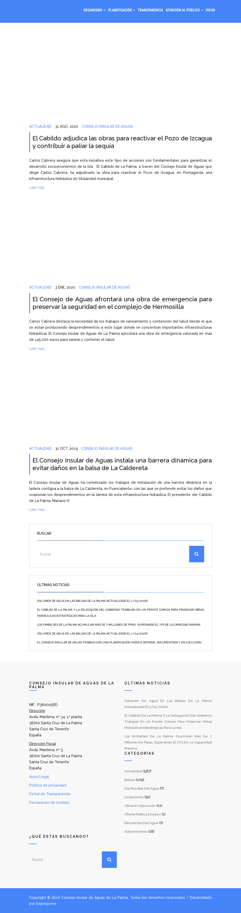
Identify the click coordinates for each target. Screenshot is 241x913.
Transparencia (150, 10)
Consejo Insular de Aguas (107, 126)
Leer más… (37, 187)
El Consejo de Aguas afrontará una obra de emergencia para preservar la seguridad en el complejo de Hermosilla (122, 302)
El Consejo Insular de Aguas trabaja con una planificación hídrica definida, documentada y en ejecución (119, 642)
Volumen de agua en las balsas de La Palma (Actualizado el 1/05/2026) (92, 601)
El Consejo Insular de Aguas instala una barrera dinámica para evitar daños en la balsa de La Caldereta (122, 464)
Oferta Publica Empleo (142, 814)
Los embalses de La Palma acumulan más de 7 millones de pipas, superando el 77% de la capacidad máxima (118, 624)
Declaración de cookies (49, 802)
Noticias (185, 30)
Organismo (92, 10)
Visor (210, 10)
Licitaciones (133, 797)
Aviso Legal (39, 777)
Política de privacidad (47, 785)
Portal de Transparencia (49, 794)
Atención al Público (183, 10)
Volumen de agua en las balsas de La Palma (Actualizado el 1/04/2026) (92, 633)
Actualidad (40, 126)
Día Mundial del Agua (141, 788)
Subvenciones (135, 831)
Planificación (120, 10)
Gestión (165, 30)
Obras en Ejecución (140, 806)
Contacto (206, 30)
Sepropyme (46, 904)
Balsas (129, 780)
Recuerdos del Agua (141, 823)
